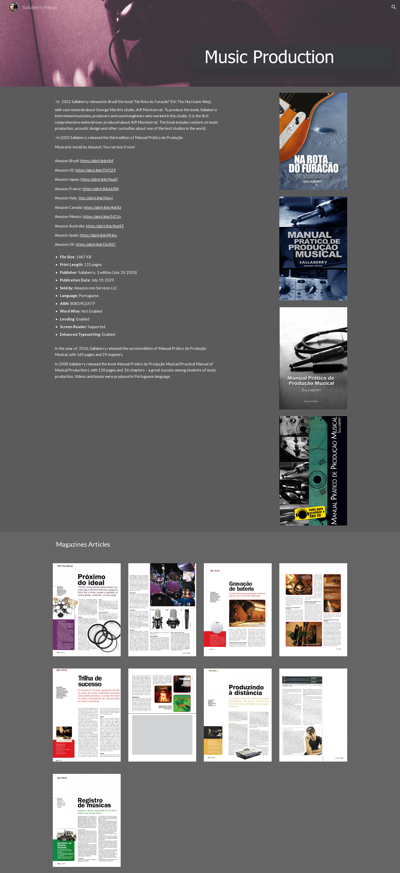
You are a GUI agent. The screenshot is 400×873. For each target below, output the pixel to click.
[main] (137, 239)
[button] (394, 7)
